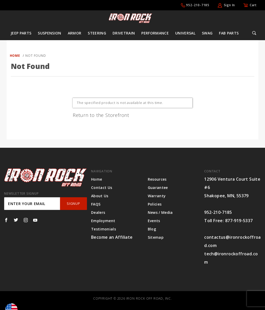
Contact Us (101, 187)
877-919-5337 (239, 220)
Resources (157, 179)
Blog (152, 229)
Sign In (229, 5)
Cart (253, 5)
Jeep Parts (21, 33)
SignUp (73, 203)
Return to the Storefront (101, 115)
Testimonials (103, 229)
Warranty (157, 195)
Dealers (98, 212)
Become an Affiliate (112, 237)
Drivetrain (124, 33)
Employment (103, 220)
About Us (99, 195)
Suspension (49, 33)
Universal (185, 33)
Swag (207, 33)
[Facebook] (6, 220)
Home (96, 179)
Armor (75, 33)
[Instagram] (26, 220)
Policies (155, 204)
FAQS (95, 204)
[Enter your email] (32, 203)
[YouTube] (35, 220)
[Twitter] (16, 220)
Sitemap (156, 237)
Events (154, 220)
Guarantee (158, 187)
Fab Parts (229, 33)
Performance (155, 33)
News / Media (160, 212)
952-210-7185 (197, 5)
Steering (97, 33)
